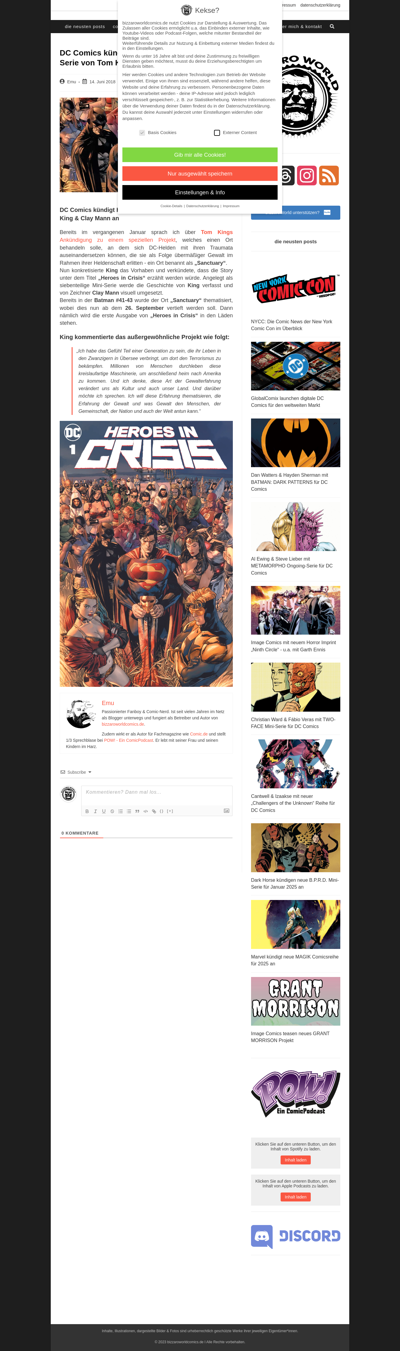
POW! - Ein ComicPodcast (128, 739)
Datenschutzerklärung (320, 5)
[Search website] (332, 26)
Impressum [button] (231, 206)
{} (162, 810)
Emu (71, 81)
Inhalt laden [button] (295, 1154)
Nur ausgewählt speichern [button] (200, 173)
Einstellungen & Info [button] (200, 192)
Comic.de (199, 733)
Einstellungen (217, 112)
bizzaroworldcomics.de (123, 723)
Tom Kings (217, 232)
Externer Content (235, 132)
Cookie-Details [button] (172, 206)
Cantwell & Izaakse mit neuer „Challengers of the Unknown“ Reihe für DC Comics (293, 799)
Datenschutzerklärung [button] (203, 206)
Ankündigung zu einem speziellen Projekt (109, 239)
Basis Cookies (157, 132)
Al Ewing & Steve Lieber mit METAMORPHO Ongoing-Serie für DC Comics (292, 564)
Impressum (286, 5)
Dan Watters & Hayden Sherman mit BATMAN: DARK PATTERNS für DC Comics (289, 481)
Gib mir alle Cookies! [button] (200, 155)
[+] (170, 810)
